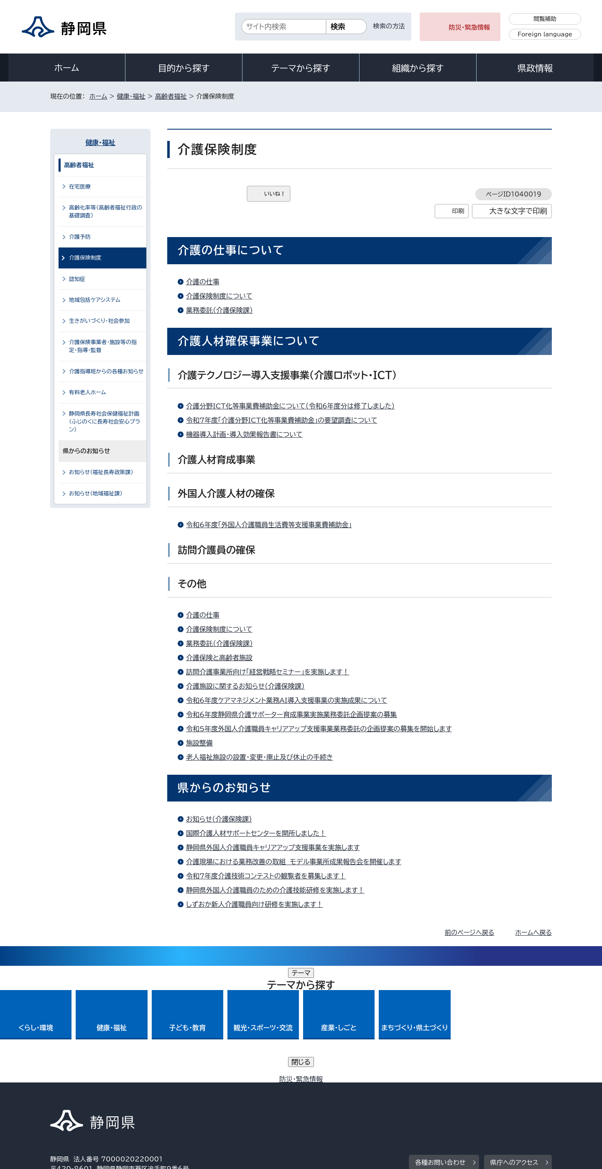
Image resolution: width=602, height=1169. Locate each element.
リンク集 (454, 1098)
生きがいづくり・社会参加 (99, 321)
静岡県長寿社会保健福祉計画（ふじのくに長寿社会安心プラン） (104, 422)
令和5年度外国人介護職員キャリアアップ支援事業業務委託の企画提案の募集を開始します (319, 728)
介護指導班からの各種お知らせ (106, 371)
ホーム (66, 67)
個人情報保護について (182, 1098)
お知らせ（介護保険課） (219, 819)
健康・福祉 (131, 96)
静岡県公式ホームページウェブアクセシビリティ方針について (328, 1098)
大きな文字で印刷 (518, 210)
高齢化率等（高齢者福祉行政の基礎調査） (105, 211)
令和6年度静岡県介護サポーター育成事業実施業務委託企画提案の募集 (291, 714)
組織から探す (418, 68)
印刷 (458, 211)
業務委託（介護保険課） (219, 310)
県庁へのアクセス (514, 1046)
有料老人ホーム (87, 392)
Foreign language (545, 34)
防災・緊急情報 (469, 27)
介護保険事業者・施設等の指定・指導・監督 (103, 346)
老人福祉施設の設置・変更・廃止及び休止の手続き (259, 757)
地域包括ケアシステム (94, 300)
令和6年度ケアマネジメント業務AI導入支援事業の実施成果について (286, 700)
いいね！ (275, 194)
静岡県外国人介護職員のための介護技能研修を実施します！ (275, 890)
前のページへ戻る (470, 932)
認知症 (77, 279)
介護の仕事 (202, 281)
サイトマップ (512, 1098)
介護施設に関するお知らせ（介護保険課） (245, 686)
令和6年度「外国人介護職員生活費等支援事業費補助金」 (269, 524)
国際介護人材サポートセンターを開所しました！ (256, 833)
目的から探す (184, 68)
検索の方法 (389, 26)
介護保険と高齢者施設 (219, 657)
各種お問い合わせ (440, 1046)
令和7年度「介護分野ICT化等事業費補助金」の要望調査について (282, 420)
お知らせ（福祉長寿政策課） (101, 472)
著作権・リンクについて (89, 1098)
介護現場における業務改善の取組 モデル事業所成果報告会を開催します (293, 861)
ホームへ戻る (533, 932)
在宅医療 (80, 186)
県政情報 (535, 68)
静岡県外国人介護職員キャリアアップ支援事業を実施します (273, 847)
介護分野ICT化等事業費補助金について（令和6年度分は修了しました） (290, 406)
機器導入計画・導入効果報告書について (244, 434)
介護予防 (80, 237)
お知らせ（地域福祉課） (95, 493)
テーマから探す (300, 68)
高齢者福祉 (171, 96)
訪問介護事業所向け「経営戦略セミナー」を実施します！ (267, 672)
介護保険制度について (219, 296)
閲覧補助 (544, 19)
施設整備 (199, 743)
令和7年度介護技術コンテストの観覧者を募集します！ (266, 876)
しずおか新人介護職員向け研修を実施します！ (254, 904)
